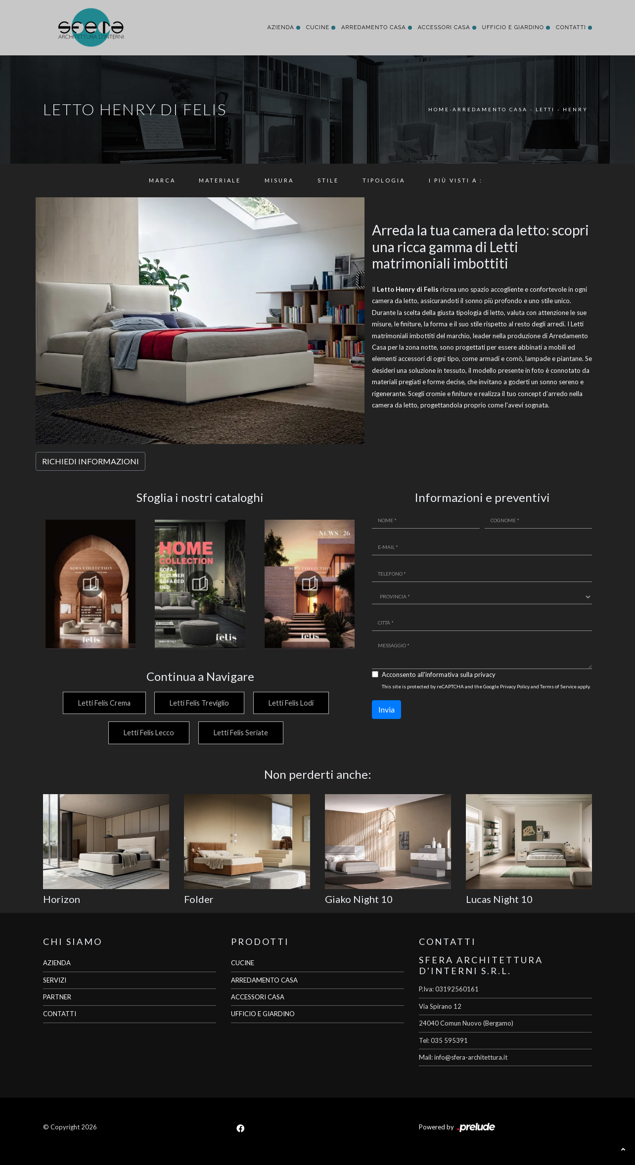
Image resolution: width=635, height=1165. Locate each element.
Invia (386, 709)
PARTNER (57, 997)
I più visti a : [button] (456, 180)
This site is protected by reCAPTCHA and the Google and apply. (486, 686)
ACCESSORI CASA (257, 997)
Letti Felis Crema (102, 703)
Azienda (280, 27)
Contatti (571, 27)
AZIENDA (57, 963)
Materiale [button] (220, 180)
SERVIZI (54, 980)
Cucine (317, 27)
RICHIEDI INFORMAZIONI (90, 461)
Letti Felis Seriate (241, 732)
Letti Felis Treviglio (198, 703)
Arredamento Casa (373, 27)
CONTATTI (59, 1014)
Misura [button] (279, 180)
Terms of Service (558, 686)
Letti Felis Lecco (148, 732)
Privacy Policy (515, 686)
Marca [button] (162, 180)
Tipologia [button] (384, 180)
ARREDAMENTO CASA (264, 980)
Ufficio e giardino (513, 27)
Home (439, 109)
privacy (485, 674)
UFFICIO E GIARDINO (263, 1014)
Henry (575, 109)
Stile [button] (328, 180)
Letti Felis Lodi (291, 703)
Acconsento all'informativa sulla (439, 674)
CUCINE (242, 963)
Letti (545, 109)
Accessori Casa (444, 27)
